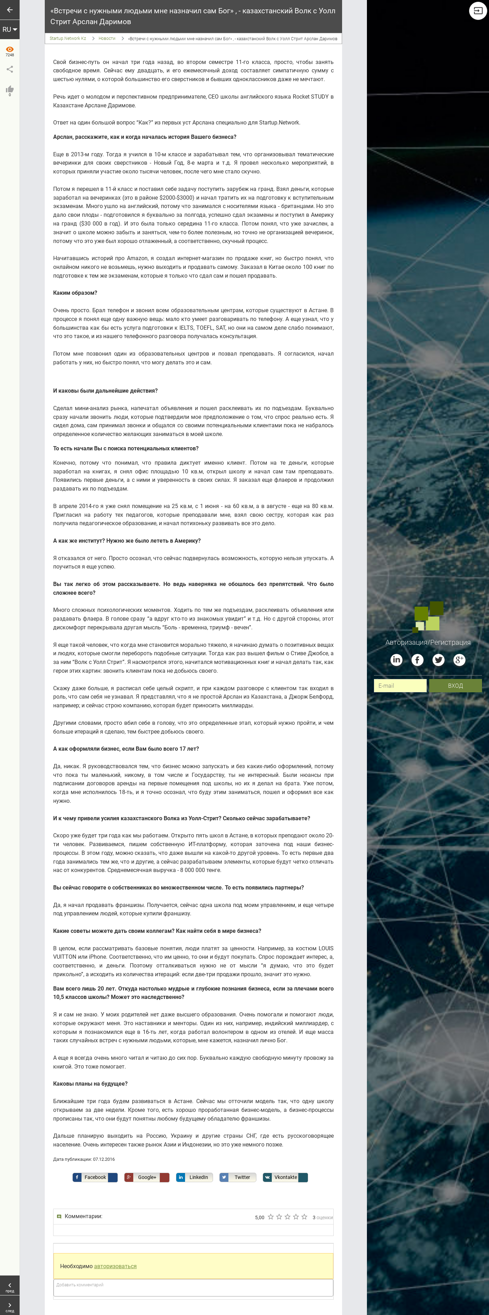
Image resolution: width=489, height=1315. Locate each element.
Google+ (140, 1177)
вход (455, 685)
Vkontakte (280, 1177)
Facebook (89, 1177)
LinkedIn (192, 1177)
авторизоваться (115, 1266)
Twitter (235, 1177)
